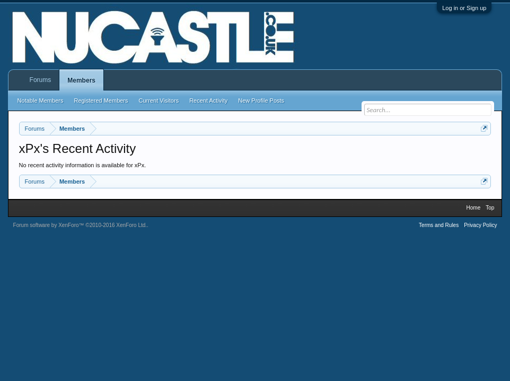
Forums (40, 80)
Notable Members (40, 100)
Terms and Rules (439, 225)
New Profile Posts (261, 100)
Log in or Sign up (464, 8)
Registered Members (101, 100)
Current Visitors (159, 100)
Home (474, 208)
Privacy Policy (480, 225)
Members (81, 80)
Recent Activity (208, 100)
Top (490, 208)
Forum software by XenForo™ (80, 225)
